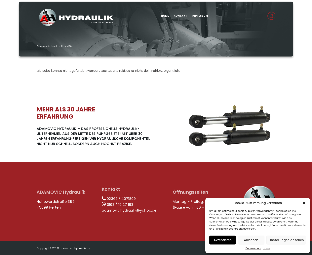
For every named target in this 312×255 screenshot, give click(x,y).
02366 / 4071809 (119, 198)
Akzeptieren (223, 240)
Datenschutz (253, 248)
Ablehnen (251, 240)
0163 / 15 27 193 (117, 204)
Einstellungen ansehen (286, 240)
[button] (304, 203)
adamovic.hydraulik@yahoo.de (129, 210)
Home (266, 248)
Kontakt (180, 16)
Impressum (200, 16)
